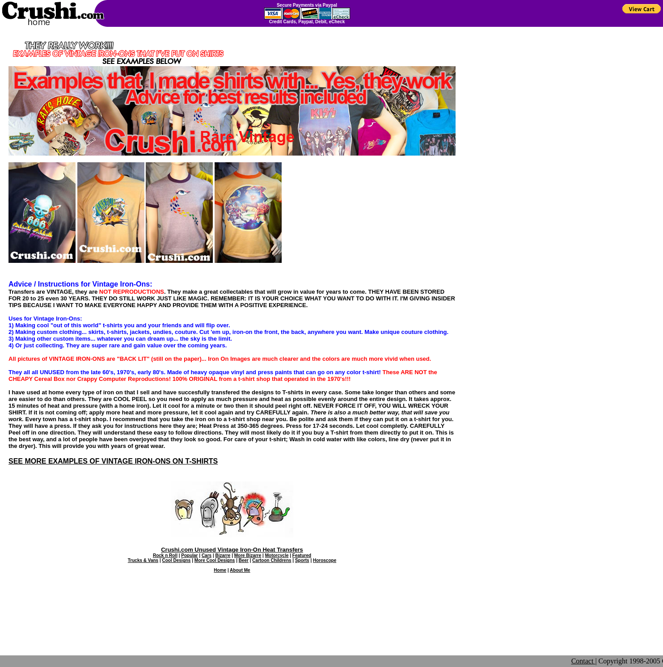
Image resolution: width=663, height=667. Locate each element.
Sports (302, 560)
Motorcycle (277, 555)
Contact (583, 661)
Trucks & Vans (143, 560)
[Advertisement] (232, 625)
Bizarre (222, 555)
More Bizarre (248, 555)
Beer (244, 560)
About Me (240, 570)
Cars (206, 555)
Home (220, 570)
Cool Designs (176, 560)
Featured (301, 555)
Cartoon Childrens (271, 560)
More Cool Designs (214, 560)
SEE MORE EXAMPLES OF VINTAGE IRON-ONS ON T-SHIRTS (113, 461)
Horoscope (324, 560)
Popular (189, 555)
